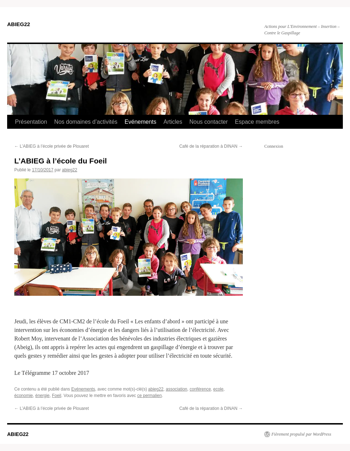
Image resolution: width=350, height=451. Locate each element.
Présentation (31, 122)
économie (23, 395)
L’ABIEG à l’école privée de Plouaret (51, 146)
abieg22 (69, 169)
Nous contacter (208, 122)
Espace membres (257, 122)
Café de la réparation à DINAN (211, 146)
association (176, 389)
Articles (173, 122)
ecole (218, 389)
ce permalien (149, 395)
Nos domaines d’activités (86, 122)
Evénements (140, 122)
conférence (200, 389)
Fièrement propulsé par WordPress (301, 434)
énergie (42, 395)
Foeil (56, 395)
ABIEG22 (18, 24)
